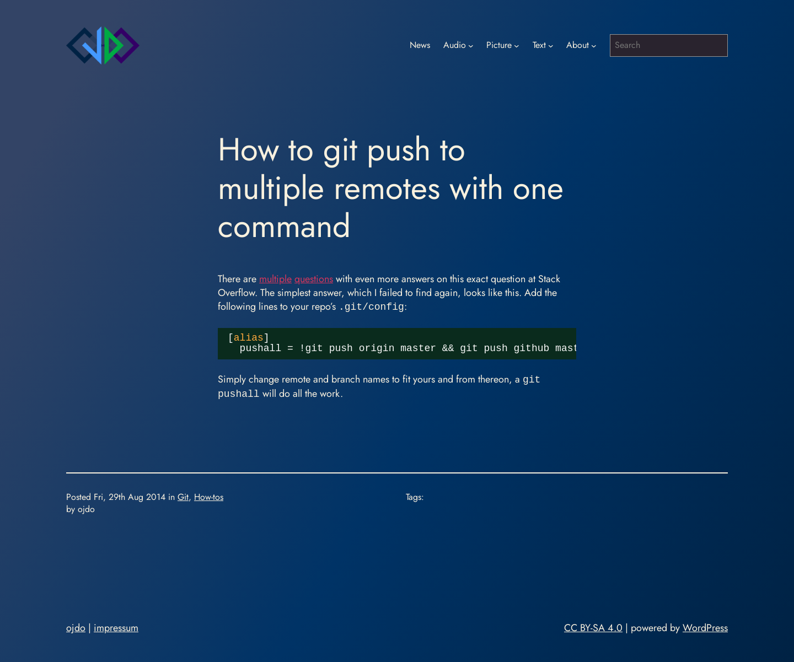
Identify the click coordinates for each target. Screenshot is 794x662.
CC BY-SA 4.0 (593, 628)
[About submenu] (594, 46)
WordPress (705, 628)
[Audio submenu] (471, 46)
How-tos (208, 497)
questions (313, 279)
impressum (116, 628)
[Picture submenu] (516, 46)
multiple (275, 279)
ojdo (75, 628)
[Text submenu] (551, 46)
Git (183, 497)
